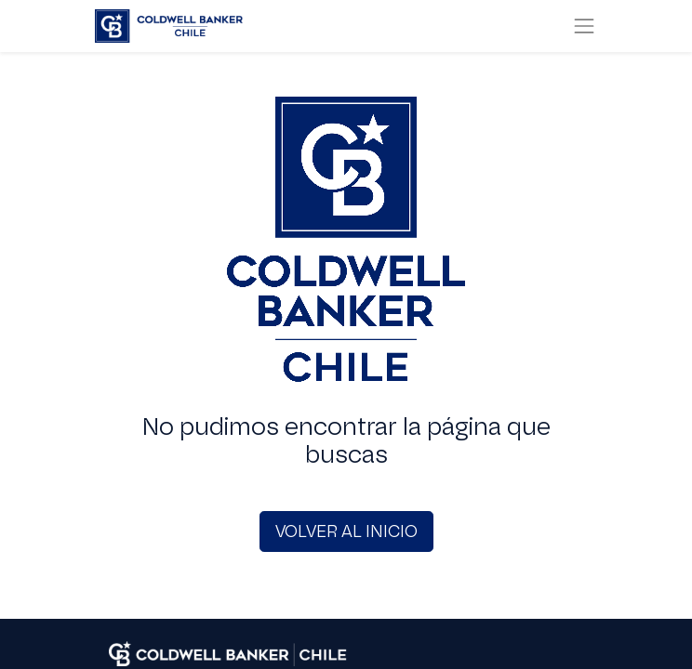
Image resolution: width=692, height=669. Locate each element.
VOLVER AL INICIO (346, 531)
